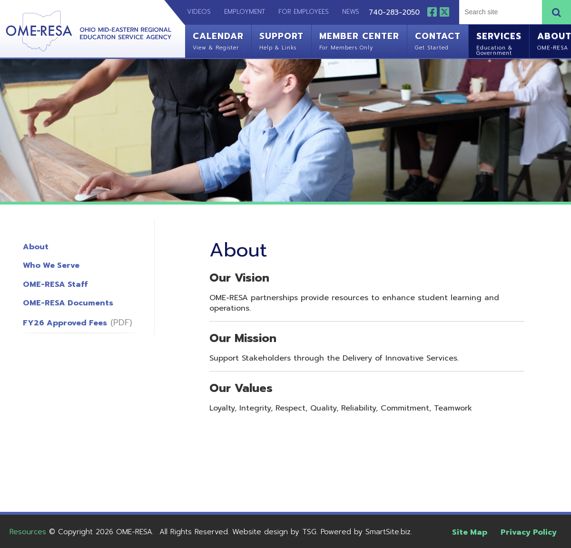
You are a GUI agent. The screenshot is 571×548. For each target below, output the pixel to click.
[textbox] (499, 11)
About (36, 247)
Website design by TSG (274, 532)
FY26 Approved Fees (65, 323)
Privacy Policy (529, 532)
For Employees (303, 11)
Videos (194, 11)
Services (499, 42)
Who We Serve (51, 265)
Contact (438, 39)
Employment (244, 11)
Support (281, 39)
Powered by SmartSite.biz (366, 532)
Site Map (469, 532)
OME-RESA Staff (55, 284)
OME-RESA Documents (68, 303)
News (350, 11)
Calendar (218, 39)
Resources (28, 532)
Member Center (359, 39)
